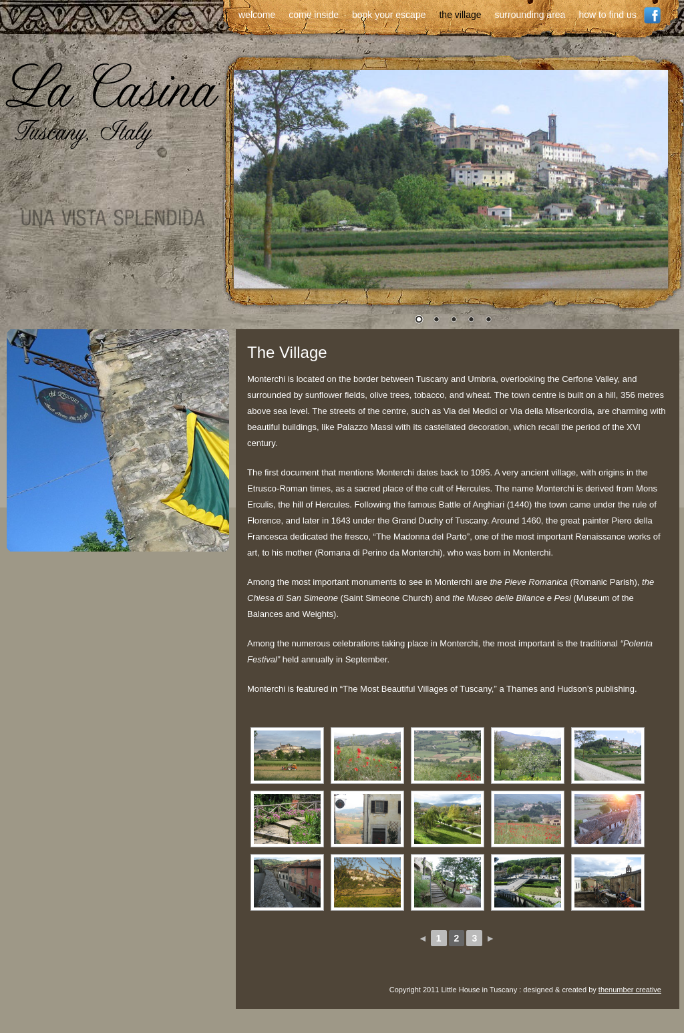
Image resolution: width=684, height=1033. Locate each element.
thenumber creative (629, 990)
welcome (256, 14)
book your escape (389, 14)
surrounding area (530, 14)
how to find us (607, 14)
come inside (314, 14)
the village (460, 14)
